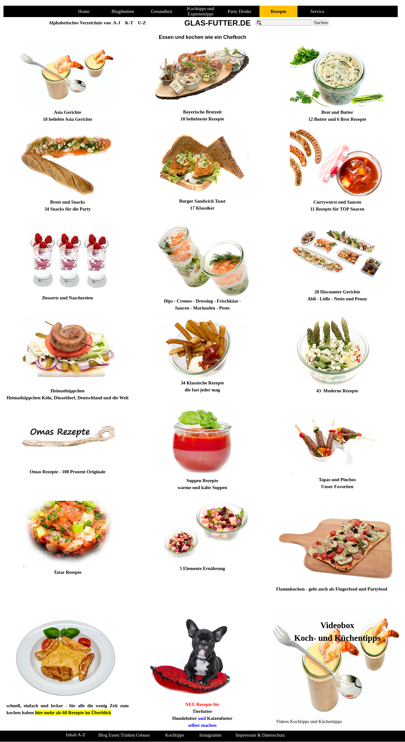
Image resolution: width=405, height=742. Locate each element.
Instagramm (210, 735)
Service (317, 11)
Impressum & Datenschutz (260, 735)
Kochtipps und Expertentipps (200, 11)
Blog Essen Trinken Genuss (124, 735)
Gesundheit (161, 11)
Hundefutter (184, 718)
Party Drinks (240, 11)
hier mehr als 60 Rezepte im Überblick (73, 712)
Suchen (321, 22)
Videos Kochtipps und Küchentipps (309, 721)
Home (84, 11)
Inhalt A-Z (75, 734)
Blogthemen (122, 11)
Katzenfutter (220, 718)
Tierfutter (202, 711)
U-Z (142, 22)
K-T (129, 22)
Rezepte (278, 11)
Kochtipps (174, 735)
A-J (117, 22)
